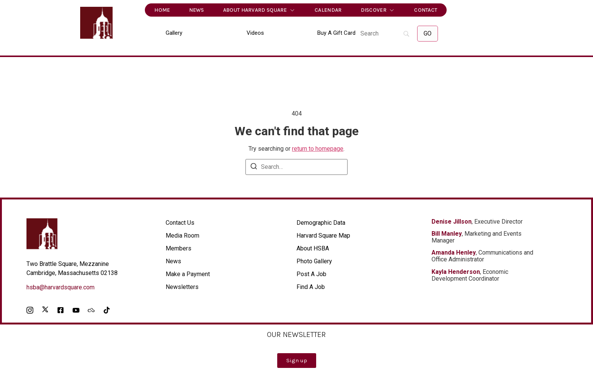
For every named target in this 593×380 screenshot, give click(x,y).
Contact (425, 10)
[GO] (427, 34)
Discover (378, 10)
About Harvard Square (259, 10)
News (196, 10)
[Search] (385, 34)
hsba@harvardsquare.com (60, 287)
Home (162, 10)
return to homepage (317, 148)
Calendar (328, 10)
